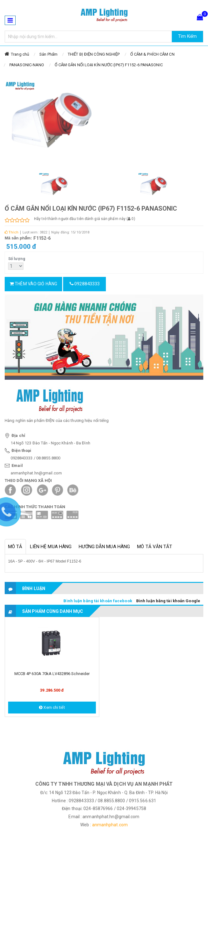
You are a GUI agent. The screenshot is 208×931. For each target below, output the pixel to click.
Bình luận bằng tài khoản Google (168, 600)
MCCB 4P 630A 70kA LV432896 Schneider (52, 673)
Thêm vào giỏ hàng (33, 283)
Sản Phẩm (48, 54)
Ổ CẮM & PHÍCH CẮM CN (152, 54)
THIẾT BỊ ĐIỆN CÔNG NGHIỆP (94, 54)
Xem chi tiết (52, 707)
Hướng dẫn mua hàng (104, 546)
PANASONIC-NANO (26, 65)
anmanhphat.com (110, 824)
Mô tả (15, 546)
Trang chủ (20, 54)
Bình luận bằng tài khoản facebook (97, 600)
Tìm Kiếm (187, 36)
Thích (11, 232)
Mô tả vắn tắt (154, 546)
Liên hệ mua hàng (51, 546)
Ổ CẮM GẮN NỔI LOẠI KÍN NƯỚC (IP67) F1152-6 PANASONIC (109, 65)
